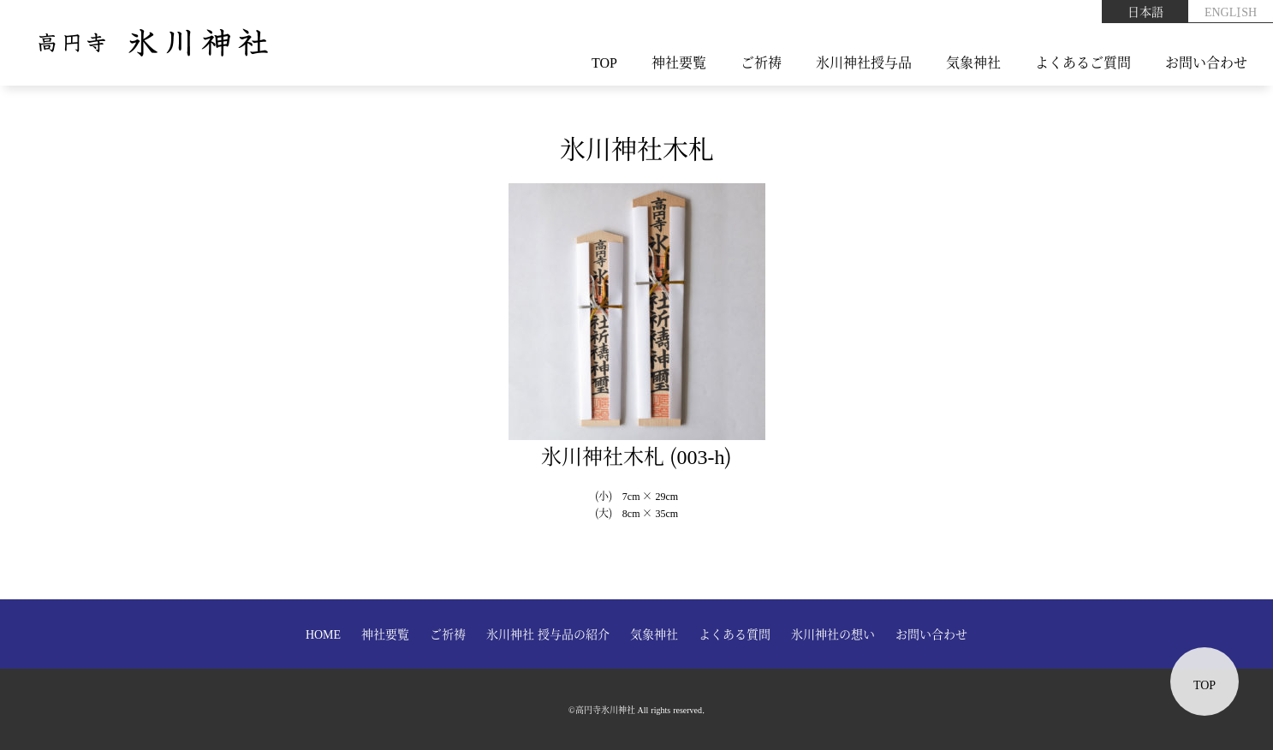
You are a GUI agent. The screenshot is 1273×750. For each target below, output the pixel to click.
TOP (604, 62)
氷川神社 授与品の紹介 (548, 633)
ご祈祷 (761, 62)
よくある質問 (734, 633)
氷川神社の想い (833, 633)
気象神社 (973, 62)
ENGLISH (1231, 11)
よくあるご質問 (1083, 62)
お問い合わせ (1206, 62)
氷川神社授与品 (864, 62)
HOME (323, 633)
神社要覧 (678, 62)
